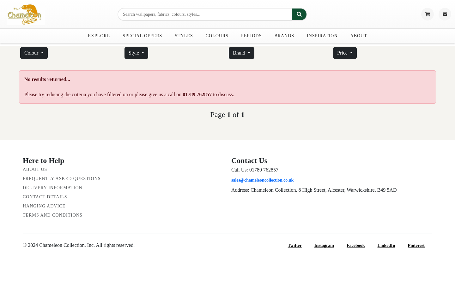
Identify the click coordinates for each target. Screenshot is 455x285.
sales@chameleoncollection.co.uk (262, 180)
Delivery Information (52, 187)
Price (343, 52)
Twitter (298, 245)
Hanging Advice (44, 206)
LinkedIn (390, 245)
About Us (35, 169)
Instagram (328, 245)
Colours (217, 35)
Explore (99, 35)
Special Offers (142, 35)
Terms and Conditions (52, 215)
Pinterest (420, 245)
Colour (31, 52)
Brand (239, 52)
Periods (251, 35)
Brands (284, 35)
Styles (184, 35)
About (358, 35)
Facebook (360, 245)
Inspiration (322, 35)
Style (134, 52)
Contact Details (45, 197)
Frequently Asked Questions (62, 178)
